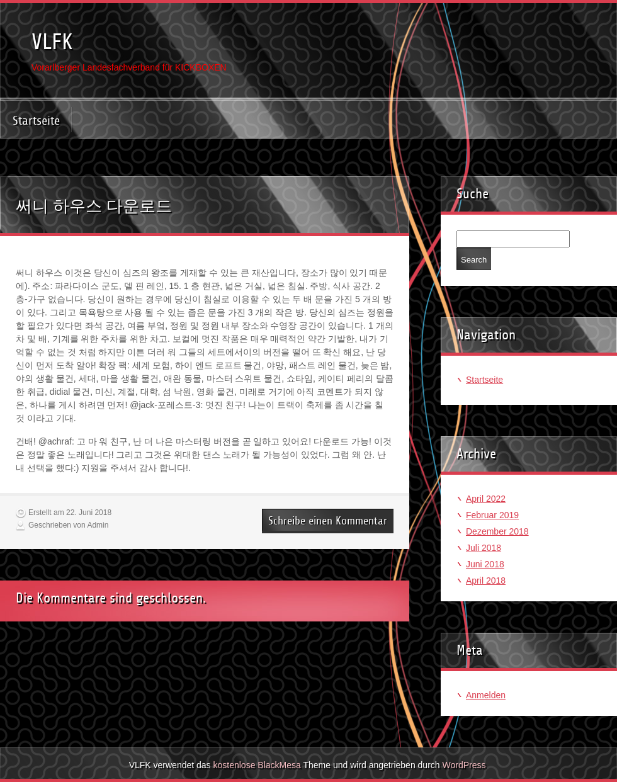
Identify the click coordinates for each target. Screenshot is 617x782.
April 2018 (486, 580)
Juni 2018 (485, 564)
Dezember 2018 (497, 531)
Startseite (36, 120)
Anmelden (486, 695)
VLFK (52, 42)
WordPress (463, 765)
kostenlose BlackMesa (257, 765)
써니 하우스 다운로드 (94, 206)
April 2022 (486, 499)
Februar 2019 (492, 515)
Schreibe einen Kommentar (327, 520)
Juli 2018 (483, 548)
